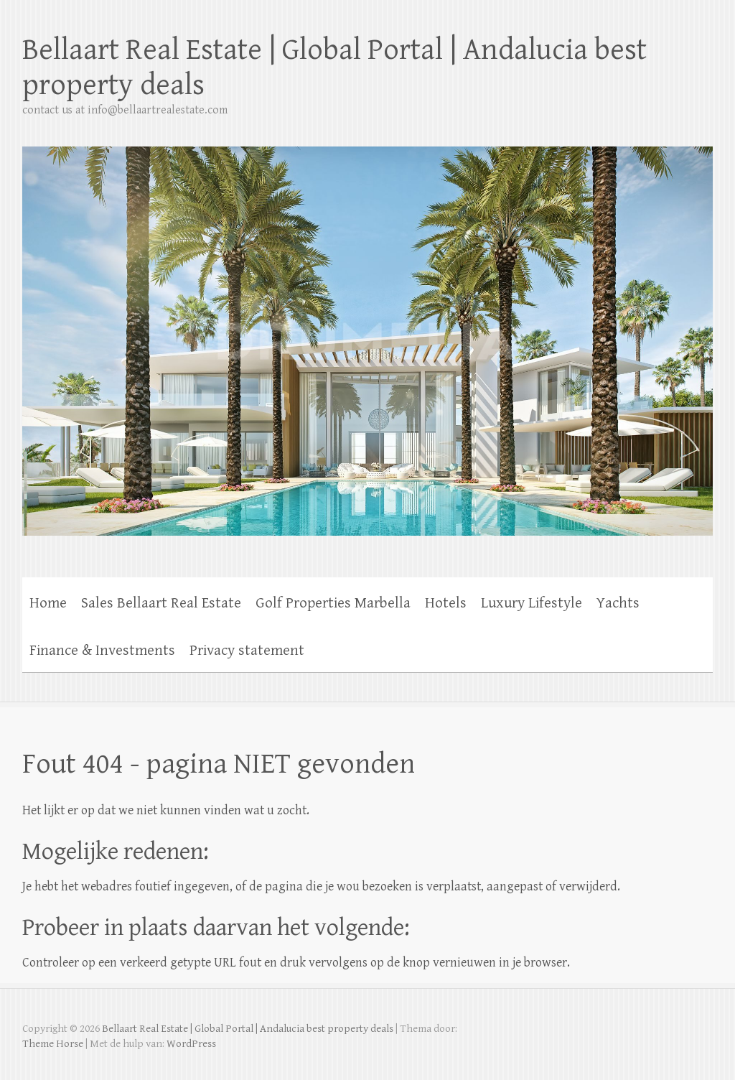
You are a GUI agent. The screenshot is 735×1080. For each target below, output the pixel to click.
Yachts (618, 603)
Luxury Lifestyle (531, 603)
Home (48, 603)
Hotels (446, 603)
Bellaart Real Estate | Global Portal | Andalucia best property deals (334, 67)
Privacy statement (246, 650)
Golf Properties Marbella (333, 603)
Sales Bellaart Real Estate (161, 603)
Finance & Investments (102, 650)
